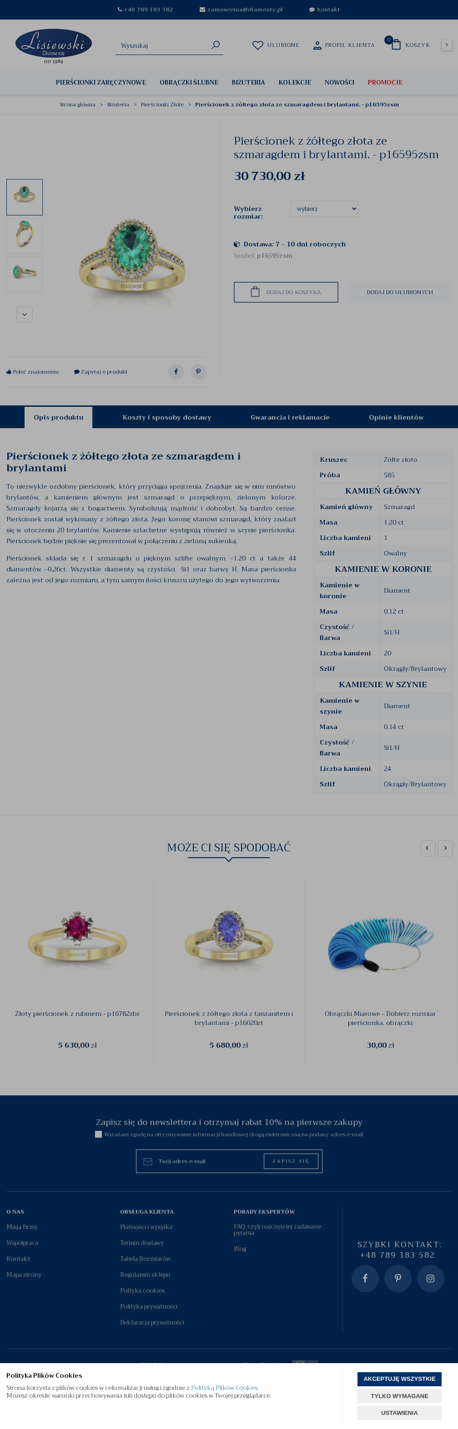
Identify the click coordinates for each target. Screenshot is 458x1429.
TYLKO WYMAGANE (399, 1396)
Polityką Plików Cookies (224, 1388)
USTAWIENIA (399, 1412)
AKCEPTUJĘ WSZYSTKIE (399, 1378)
